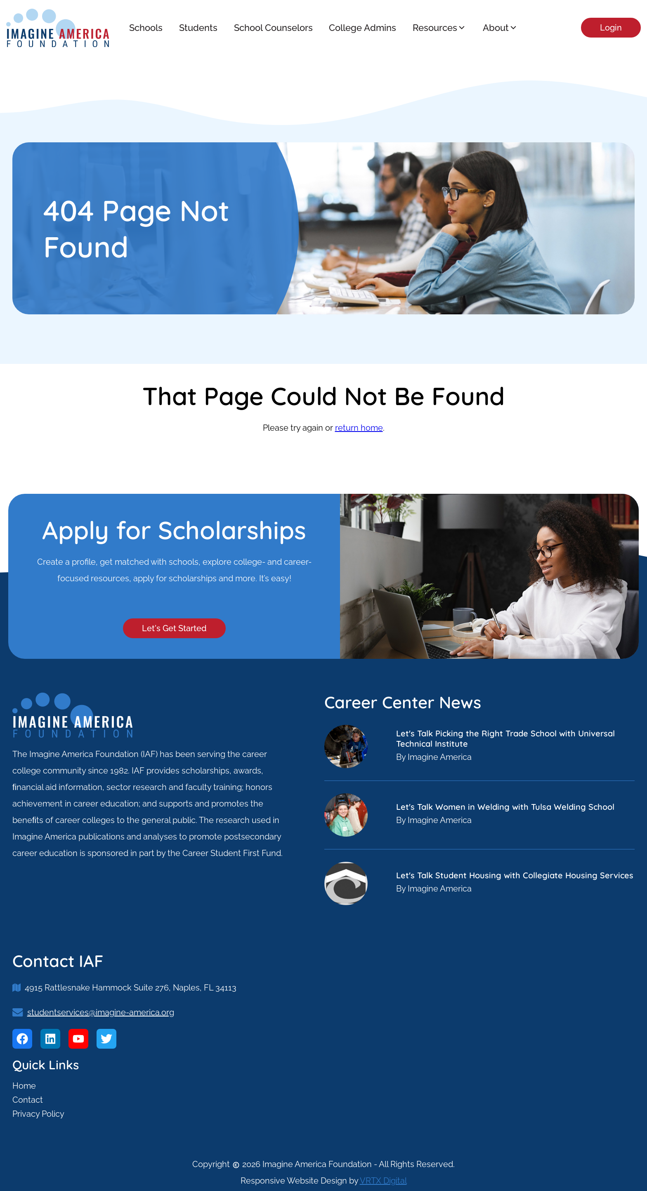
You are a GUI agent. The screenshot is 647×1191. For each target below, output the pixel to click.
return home (359, 428)
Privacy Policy (38, 1114)
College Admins (362, 27)
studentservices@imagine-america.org (100, 1012)
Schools (145, 27)
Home (24, 1086)
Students (198, 27)
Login (611, 28)
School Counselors (273, 27)
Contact (27, 1100)
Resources (439, 27)
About (500, 27)
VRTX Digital (383, 1181)
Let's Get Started (174, 628)
